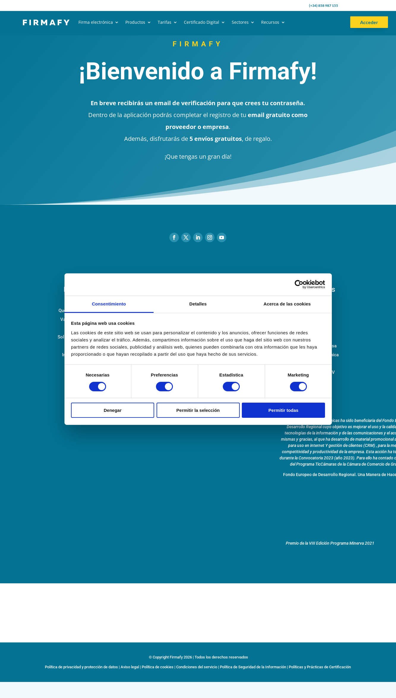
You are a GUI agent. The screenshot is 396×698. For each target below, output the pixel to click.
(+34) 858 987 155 (323, 5)
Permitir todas (284, 410)
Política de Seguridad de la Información (253, 667)
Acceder (369, 22)
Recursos (270, 22)
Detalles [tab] (197, 303)
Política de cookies (157, 667)
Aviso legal (130, 667)
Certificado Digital (201, 22)
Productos (135, 22)
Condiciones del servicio (196, 667)
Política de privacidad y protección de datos (81, 667)
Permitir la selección (198, 410)
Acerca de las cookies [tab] (287, 303)
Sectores (240, 22)
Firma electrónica (95, 22)
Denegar (113, 410)
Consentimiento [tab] (109, 303)
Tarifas (164, 22)
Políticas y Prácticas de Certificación (320, 667)
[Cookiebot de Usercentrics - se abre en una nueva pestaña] (299, 284)
